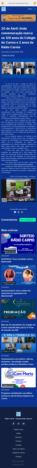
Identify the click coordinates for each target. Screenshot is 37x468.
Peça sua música (18, 449)
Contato (18, 445)
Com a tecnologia (18, 464)
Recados (18, 437)
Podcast (18, 456)
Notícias (18, 441)
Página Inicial (18, 429)
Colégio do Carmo (8, 55)
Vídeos (18, 433)
